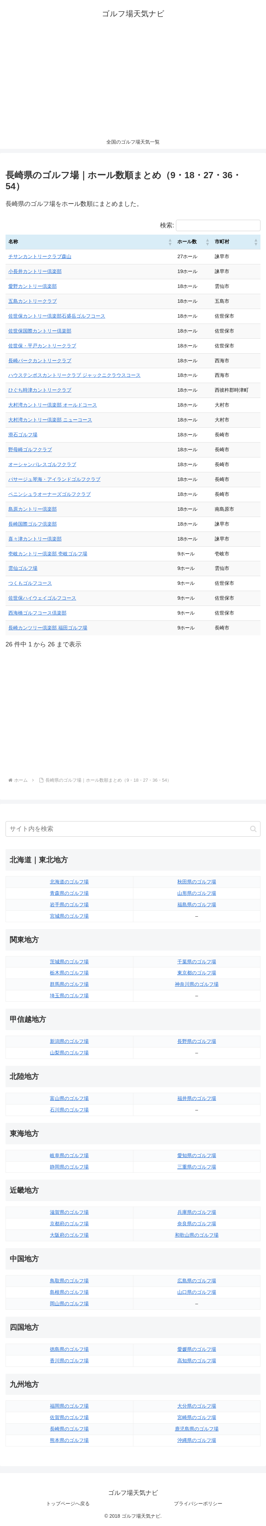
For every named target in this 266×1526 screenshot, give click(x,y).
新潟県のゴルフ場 (69, 1041)
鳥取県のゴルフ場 (69, 1280)
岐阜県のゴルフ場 (69, 1155)
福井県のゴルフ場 (196, 1098)
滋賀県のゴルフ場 (69, 1212)
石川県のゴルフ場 (69, 1109)
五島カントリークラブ (32, 301)
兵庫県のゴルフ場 (196, 1212)
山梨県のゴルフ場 (69, 1052)
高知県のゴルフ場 (196, 1360)
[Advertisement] (133, 83)
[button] (170, 242)
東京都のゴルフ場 (196, 972)
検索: (167, 225)
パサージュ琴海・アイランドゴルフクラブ (54, 479)
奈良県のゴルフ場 (196, 1223)
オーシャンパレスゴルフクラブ (42, 464)
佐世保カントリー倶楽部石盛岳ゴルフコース (56, 316)
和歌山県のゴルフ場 (197, 1235)
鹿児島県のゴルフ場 (197, 1429)
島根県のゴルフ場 (69, 1292)
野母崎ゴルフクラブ (30, 449)
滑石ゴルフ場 (22, 434)
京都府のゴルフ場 (69, 1223)
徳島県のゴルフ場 (69, 1349)
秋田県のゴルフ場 (196, 881)
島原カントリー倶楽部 (32, 509)
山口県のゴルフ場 (196, 1292)
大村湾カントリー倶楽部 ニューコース (50, 420)
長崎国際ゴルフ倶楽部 (32, 524)
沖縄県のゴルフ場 (196, 1440)
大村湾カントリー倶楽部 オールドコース (52, 405)
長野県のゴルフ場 (196, 1041)
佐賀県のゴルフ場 (69, 1417)
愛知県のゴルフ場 (196, 1155)
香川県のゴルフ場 (69, 1360)
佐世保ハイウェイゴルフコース (42, 598)
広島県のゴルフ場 (196, 1280)
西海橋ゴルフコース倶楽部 (37, 613)
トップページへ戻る (68, 1503)
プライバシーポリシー (198, 1503)
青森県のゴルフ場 (69, 893)
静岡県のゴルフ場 (69, 1167)
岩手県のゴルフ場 (69, 904)
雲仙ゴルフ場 (22, 568)
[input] (133, 829)
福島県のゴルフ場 (196, 904)
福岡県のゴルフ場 (69, 1406)
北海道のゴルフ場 (69, 881)
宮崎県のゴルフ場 (196, 1417)
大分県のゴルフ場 (196, 1406)
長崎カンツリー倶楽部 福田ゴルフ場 (47, 627)
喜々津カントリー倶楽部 (35, 539)
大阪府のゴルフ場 (69, 1235)
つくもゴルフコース (30, 583)
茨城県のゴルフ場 (69, 961)
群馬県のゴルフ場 (69, 984)
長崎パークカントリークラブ (39, 360)
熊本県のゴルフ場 (69, 1440)
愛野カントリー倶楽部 (32, 286)
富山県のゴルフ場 (69, 1098)
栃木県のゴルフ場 (69, 972)
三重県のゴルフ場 (196, 1167)
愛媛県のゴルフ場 (196, 1349)
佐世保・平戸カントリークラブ (42, 345)
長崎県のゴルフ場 (69, 1429)
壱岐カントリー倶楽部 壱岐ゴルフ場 (47, 553)
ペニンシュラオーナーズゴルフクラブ (49, 494)
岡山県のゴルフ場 (69, 1303)
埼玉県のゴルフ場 (69, 995)
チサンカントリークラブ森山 (39, 256)
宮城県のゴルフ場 (69, 916)
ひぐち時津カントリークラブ (39, 390)
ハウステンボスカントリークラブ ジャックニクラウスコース (74, 375)
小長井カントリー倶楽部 (35, 271)
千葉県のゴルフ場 (196, 961)
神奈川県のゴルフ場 (197, 984)
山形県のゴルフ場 (196, 893)
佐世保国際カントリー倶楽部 (39, 331)
